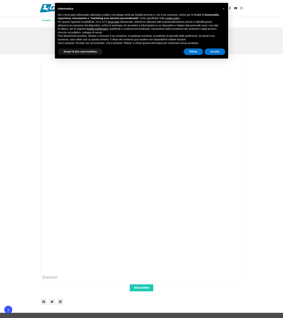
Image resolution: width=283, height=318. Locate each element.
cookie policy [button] (172, 18)
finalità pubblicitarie (97, 28)
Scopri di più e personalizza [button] (80, 51)
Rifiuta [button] (193, 51)
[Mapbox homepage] (50, 277)
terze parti (113, 21)
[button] (43, 302)
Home (46, 20)
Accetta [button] (214, 51)
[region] (142, 169)
